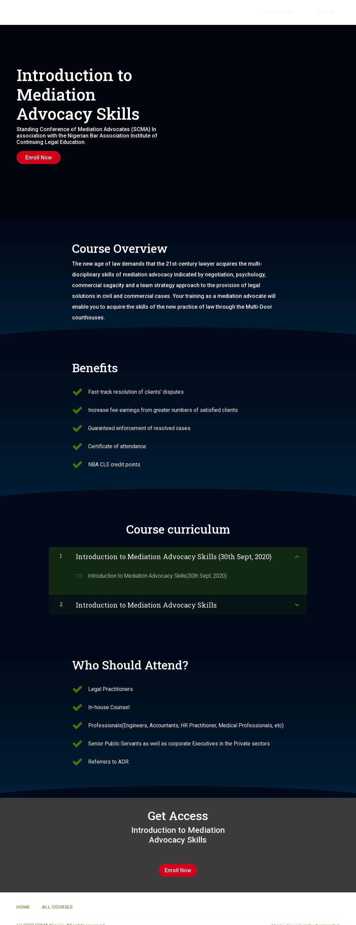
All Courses (294, 12)
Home (23, 897)
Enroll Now (38, 157)
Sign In (331, 12)
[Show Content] (296, 550)
